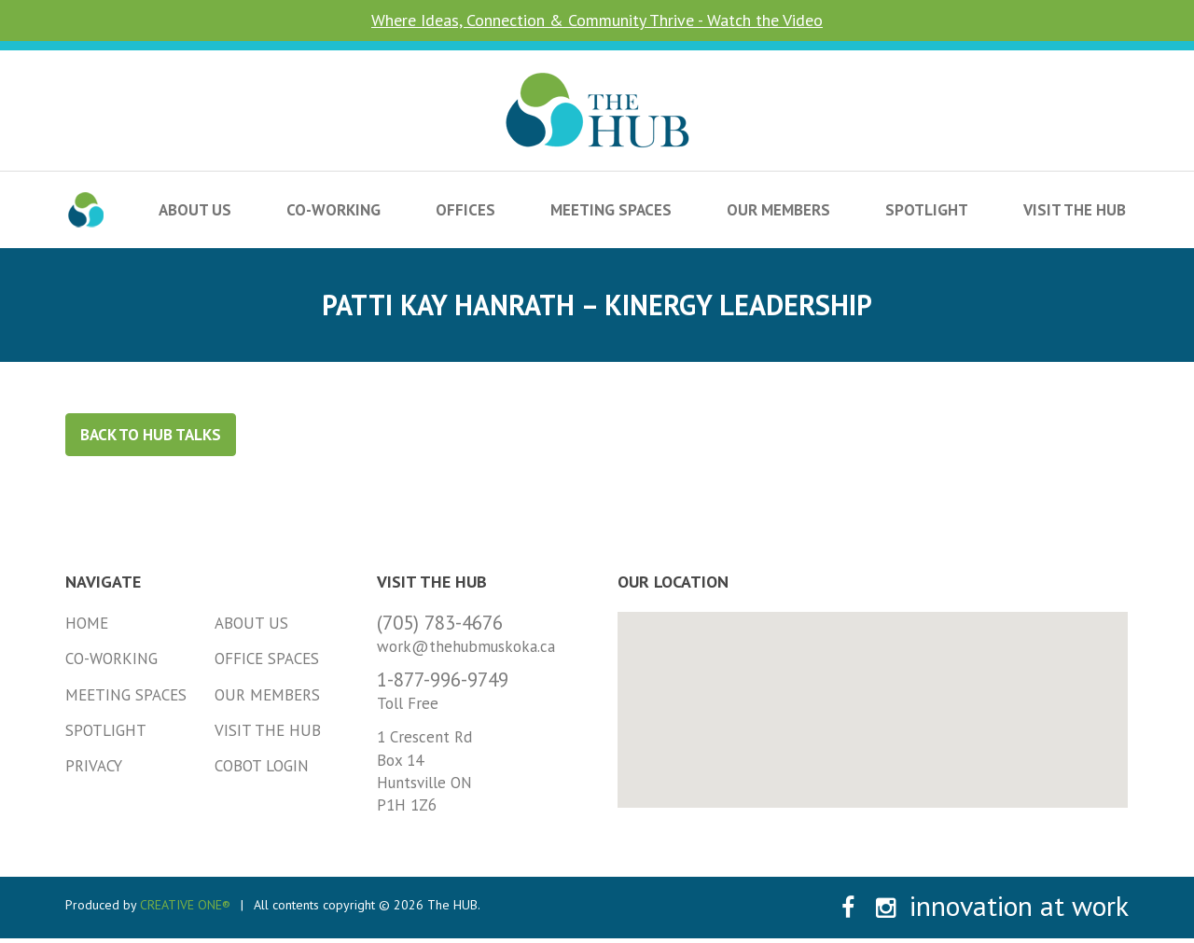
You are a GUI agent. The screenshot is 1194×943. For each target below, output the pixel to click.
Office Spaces (267, 658)
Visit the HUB (1074, 210)
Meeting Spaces (611, 210)
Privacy (93, 766)
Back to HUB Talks (150, 434)
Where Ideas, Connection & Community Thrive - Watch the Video (597, 20)
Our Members (778, 210)
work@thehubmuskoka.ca (466, 646)
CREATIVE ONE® (185, 904)
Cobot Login (262, 766)
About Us (195, 210)
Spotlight (926, 210)
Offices (465, 210)
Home (86, 623)
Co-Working (333, 210)
